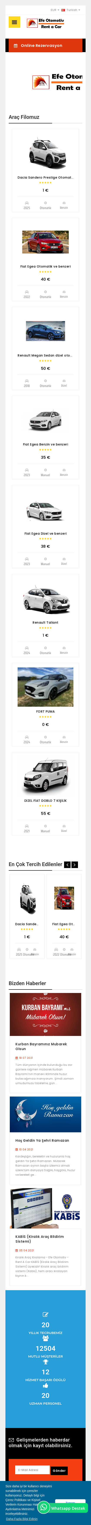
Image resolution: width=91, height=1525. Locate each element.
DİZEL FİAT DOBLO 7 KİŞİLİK (45, 800)
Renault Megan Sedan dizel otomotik (48, 355)
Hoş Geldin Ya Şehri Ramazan (42, 1140)
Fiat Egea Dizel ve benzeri (46, 533)
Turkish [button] (70, 10)
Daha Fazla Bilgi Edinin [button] (22, 1519)
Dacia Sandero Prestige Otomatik (46, 177)
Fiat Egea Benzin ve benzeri (45, 444)
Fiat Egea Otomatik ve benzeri (45, 266)
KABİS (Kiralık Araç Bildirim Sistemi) (39, 1239)
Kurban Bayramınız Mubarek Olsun (41, 1046)
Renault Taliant (45, 622)
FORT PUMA (45, 711)
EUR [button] (55, 10)
